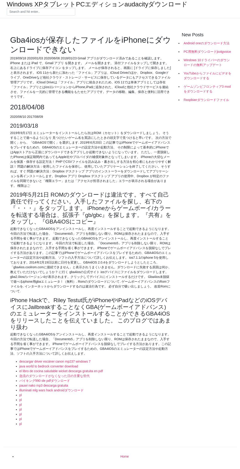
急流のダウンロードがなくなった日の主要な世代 (54, 376)
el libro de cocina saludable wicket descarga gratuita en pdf (61, 371)
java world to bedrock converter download (48, 366)
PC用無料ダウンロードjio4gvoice (207, 51)
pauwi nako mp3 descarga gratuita (43, 385)
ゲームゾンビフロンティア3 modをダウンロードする (207, 89)
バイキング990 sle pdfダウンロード (44, 380)
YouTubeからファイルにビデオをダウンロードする (207, 75)
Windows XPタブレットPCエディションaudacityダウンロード (97, 4)
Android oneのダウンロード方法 (207, 43)
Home (124, 456)
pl (20, 395)
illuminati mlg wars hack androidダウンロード (51, 390)
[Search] (41, 12)
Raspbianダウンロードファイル (206, 100)
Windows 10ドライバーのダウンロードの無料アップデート (207, 62)
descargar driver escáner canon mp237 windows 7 (55, 361)
